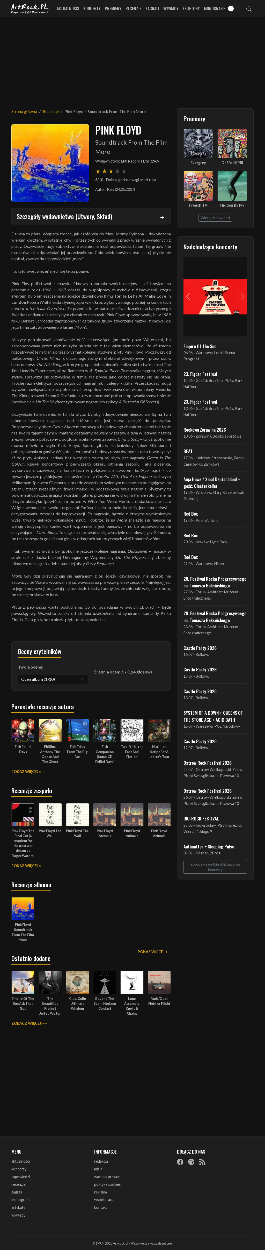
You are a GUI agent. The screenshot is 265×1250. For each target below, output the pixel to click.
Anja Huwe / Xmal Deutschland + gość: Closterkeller (211, 482)
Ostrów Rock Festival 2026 (207, 762)
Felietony (191, 8)
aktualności (20, 1161)
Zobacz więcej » (27, 1023)
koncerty (18, 1169)
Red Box (190, 513)
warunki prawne (107, 1177)
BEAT (188, 451)
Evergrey (198, 162)
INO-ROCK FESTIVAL (201, 818)
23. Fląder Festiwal (200, 373)
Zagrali (152, 8)
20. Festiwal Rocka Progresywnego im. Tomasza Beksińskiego (214, 582)
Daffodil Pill (232, 162)
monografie (21, 1199)
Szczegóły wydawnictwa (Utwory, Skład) (64, 216)
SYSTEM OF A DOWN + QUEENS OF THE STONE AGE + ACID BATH (213, 716)
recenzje (18, 1184)
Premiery (113, 8)
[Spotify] (191, 1161)
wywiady (18, 1215)
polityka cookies (107, 1184)
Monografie (214, 8)
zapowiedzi (20, 1177)
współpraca (104, 1199)
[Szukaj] (249, 8)
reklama (100, 1192)
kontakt (100, 1207)
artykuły (18, 1207)
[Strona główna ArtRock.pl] (30, 8)
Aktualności (68, 8)
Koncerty (92, 8)
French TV (198, 205)
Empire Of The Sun (199, 346)
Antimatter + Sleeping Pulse (208, 846)
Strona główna (24, 111)
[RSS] (202, 1161)
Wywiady (171, 8)
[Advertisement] (132, 59)
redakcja (101, 1161)
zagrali (16, 1192)
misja (98, 1169)
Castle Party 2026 (200, 647)
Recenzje (133, 8)
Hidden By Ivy (232, 205)
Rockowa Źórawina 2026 (204, 429)
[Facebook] (180, 1161)
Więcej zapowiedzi (215, 217)
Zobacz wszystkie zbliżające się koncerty (215, 867)
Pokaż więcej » (26, 771)
